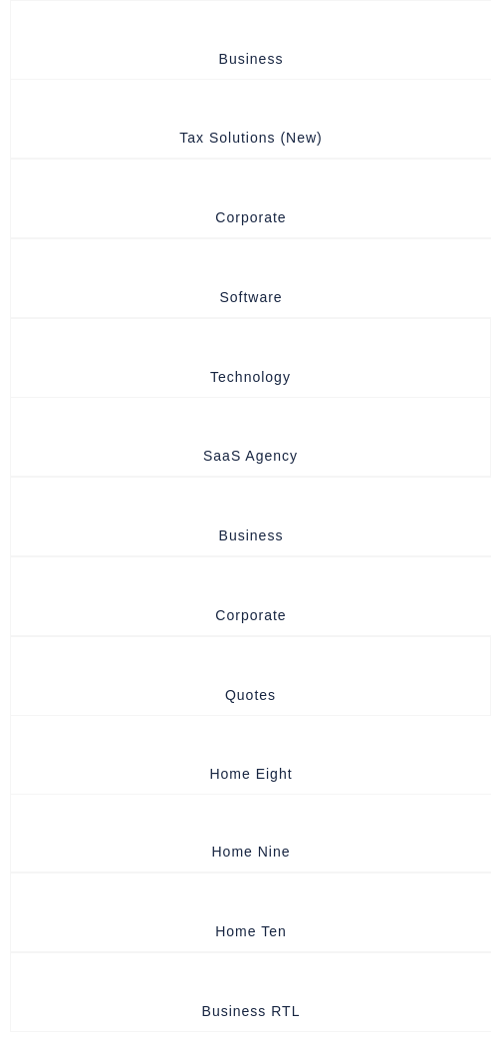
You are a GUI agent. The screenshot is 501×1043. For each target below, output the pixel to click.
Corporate (250, 217)
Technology (250, 377)
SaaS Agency (250, 456)
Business (251, 59)
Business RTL (251, 1011)
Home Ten (251, 931)
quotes (250, 695)
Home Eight (250, 774)
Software (250, 297)
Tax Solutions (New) (251, 138)
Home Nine (250, 852)
